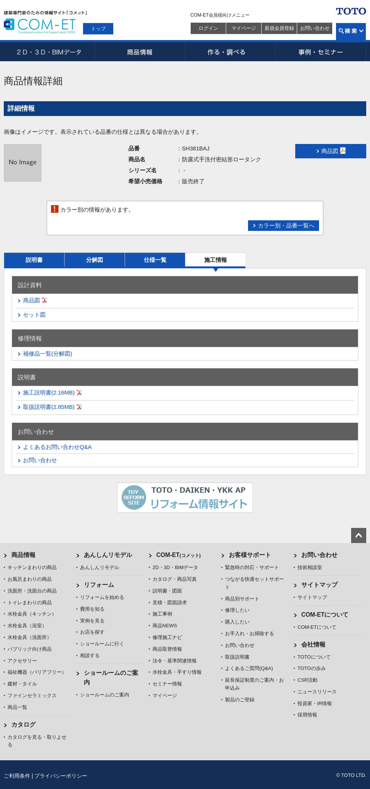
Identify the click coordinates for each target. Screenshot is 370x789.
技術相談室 (310, 567)
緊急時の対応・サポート (252, 567)
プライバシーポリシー (60, 776)
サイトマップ (319, 585)
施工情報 (215, 260)
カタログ (23, 724)
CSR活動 (308, 680)
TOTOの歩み (312, 668)
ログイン (208, 28)
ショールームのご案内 (104, 695)
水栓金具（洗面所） (30, 637)
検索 (351, 31)
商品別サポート (242, 599)
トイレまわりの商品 (30, 602)
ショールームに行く (102, 644)
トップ (98, 28)
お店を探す (92, 632)
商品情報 (139, 51)
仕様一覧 (155, 260)
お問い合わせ (315, 28)
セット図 (34, 314)
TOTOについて (314, 657)
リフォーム (99, 585)
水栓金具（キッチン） (32, 614)
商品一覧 (17, 707)
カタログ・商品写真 (175, 579)
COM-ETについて (325, 614)
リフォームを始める (102, 597)
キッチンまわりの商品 (32, 567)
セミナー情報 (167, 684)
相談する (90, 655)
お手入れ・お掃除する (249, 633)
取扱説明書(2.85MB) (49, 407)
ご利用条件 (17, 776)
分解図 (94, 260)
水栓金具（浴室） (27, 625)
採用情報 (307, 715)
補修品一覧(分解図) (47, 353)
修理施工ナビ (167, 637)
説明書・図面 (167, 591)
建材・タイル (22, 684)
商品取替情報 (167, 649)
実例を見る (92, 620)
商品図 (31, 300)
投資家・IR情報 (315, 703)
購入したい (237, 622)
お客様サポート (250, 555)
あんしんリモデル (108, 555)
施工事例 (162, 614)
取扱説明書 (237, 657)
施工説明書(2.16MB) (49, 392)
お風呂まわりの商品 (30, 579)
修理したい (237, 610)
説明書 (34, 260)
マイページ (243, 28)
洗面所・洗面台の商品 (32, 591)
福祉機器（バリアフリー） (37, 672)
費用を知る (92, 609)
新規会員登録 (279, 28)
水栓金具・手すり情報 (177, 672)
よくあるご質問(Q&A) (249, 668)
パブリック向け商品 (30, 649)
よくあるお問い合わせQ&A (57, 447)
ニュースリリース (317, 692)
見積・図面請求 (170, 602)
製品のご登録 (239, 699)
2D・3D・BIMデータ (49, 51)
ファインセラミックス (32, 695)
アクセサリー (22, 661)
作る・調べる (230, 51)
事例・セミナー (321, 51)
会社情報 (313, 644)
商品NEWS (165, 625)
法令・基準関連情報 (175, 661)
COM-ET (178, 555)
